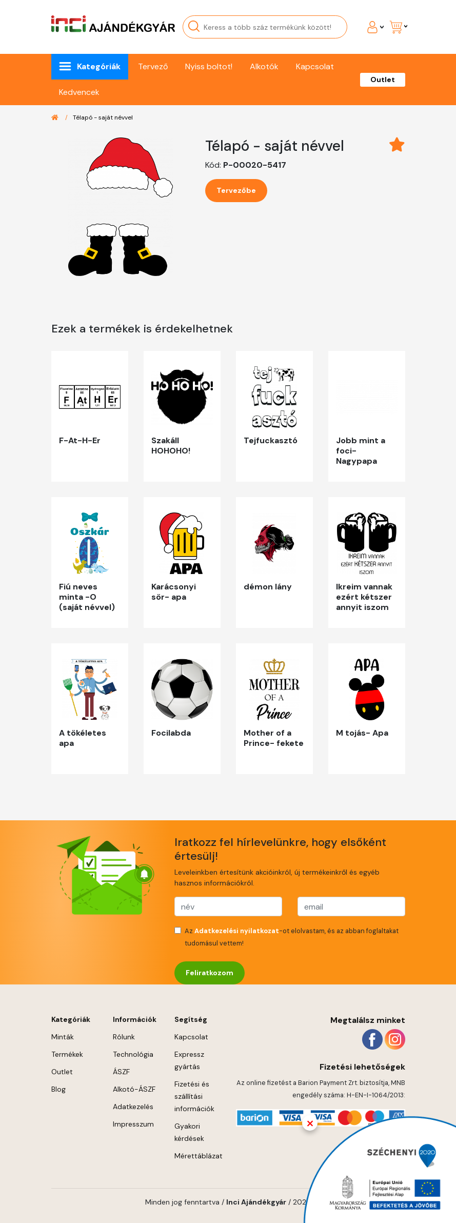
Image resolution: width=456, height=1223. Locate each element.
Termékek (67, 1054)
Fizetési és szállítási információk (194, 1096)
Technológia (133, 1054)
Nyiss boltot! (208, 66)
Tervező (153, 66)
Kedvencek (79, 92)
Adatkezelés (133, 1106)
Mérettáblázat (198, 1155)
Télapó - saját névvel (103, 117)
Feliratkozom (209, 972)
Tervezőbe (236, 190)
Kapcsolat (315, 66)
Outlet (382, 79)
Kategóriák (99, 66)
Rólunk (124, 1036)
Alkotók (264, 66)
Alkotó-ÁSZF (134, 1089)
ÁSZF (121, 1071)
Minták (62, 1036)
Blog (58, 1089)
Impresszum (133, 1124)
